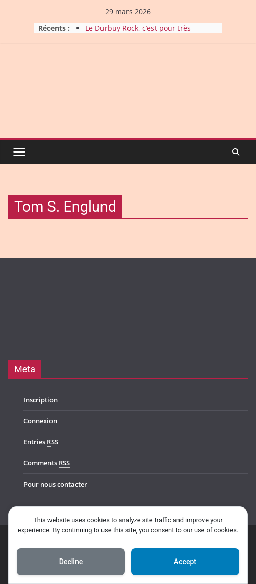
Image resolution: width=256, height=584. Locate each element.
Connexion (40, 420)
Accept (185, 561)
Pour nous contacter (55, 484)
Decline (71, 561)
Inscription (40, 399)
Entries (40, 442)
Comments (46, 463)
